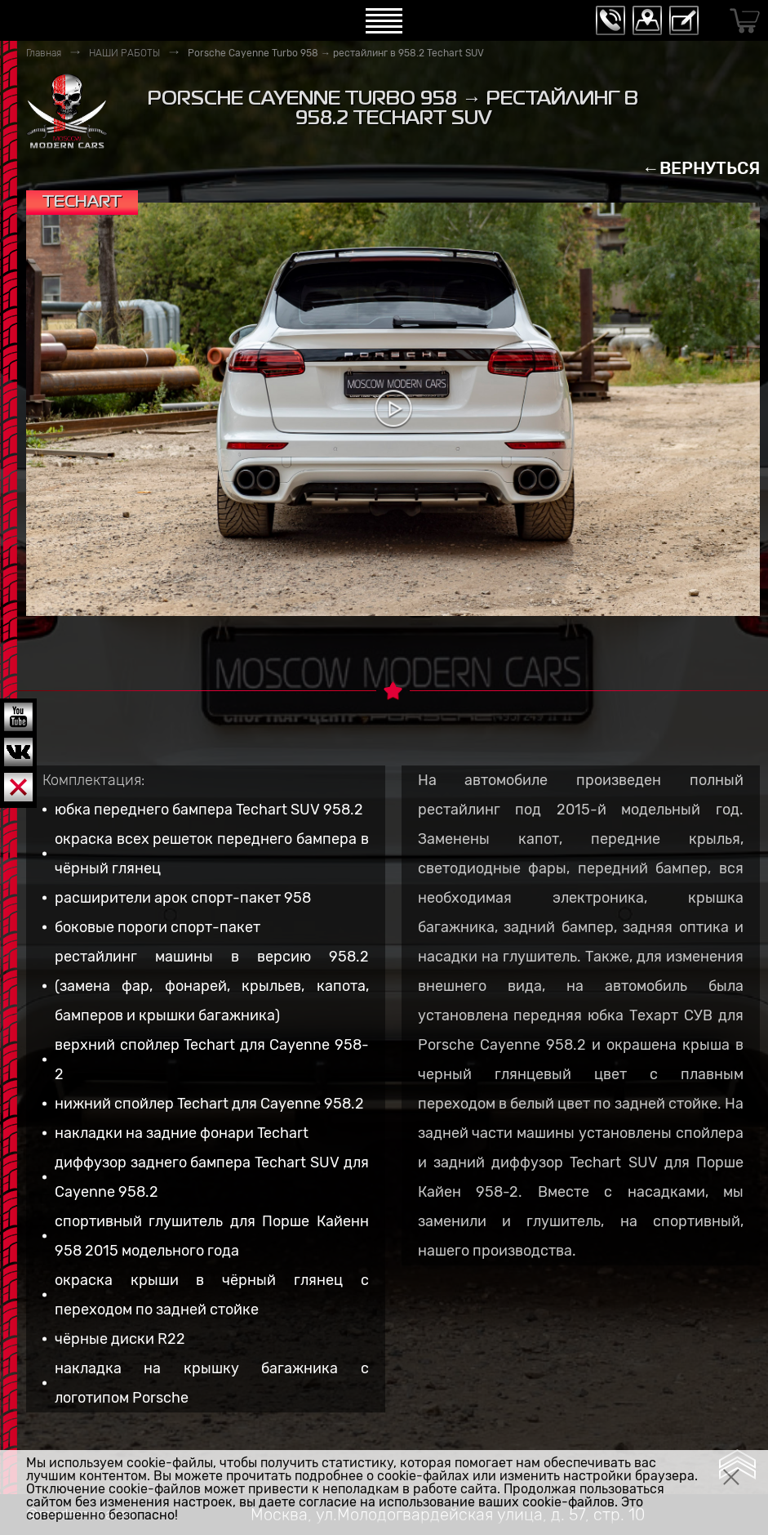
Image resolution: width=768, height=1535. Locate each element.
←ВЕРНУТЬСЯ (701, 167)
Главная (43, 53)
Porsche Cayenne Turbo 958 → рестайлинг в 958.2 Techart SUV (336, 53)
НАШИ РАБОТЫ (124, 53)
